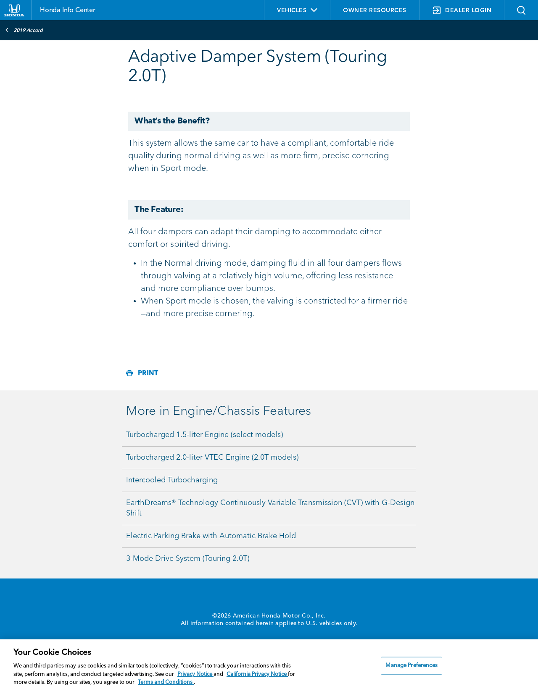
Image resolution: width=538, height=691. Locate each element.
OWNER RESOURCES (374, 10)
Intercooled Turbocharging (172, 480)
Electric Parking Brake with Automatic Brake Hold (211, 536)
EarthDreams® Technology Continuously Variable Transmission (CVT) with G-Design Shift (270, 508)
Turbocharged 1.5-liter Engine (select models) (204, 435)
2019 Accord (24, 29)
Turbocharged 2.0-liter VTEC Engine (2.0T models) (212, 457)
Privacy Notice (195, 674)
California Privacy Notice (257, 674)
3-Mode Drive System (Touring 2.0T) (187, 559)
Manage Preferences (411, 665)
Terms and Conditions (166, 682)
